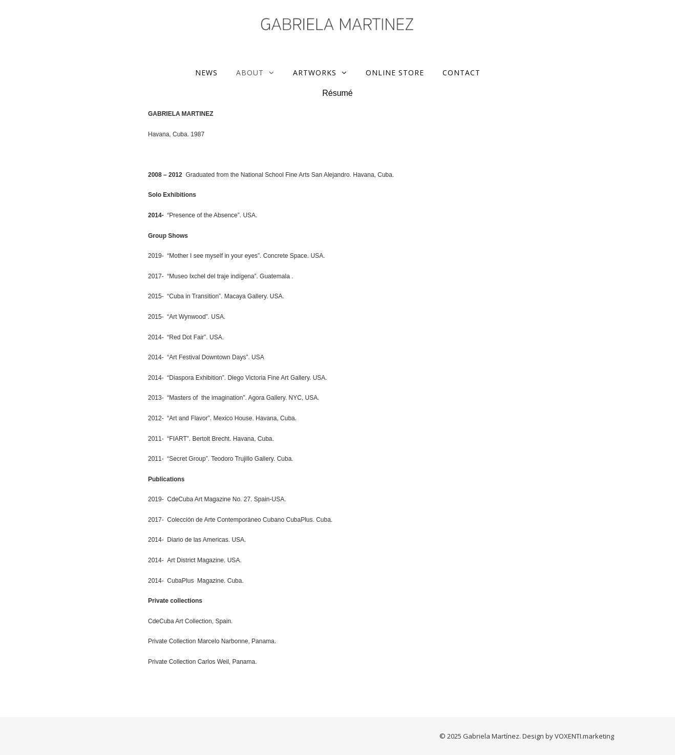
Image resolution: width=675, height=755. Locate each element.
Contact (461, 72)
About (250, 72)
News (206, 72)
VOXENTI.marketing (584, 736)
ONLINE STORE (395, 72)
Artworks (314, 72)
